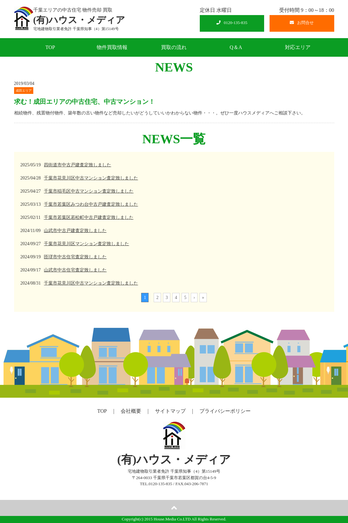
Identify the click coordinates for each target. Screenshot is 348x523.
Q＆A (236, 47)
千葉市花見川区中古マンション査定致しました (91, 178)
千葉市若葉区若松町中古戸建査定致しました (89, 217)
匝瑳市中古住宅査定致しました (75, 256)
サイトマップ (170, 411)
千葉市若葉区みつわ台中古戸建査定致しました (91, 204)
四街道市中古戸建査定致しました (77, 164)
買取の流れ (174, 47)
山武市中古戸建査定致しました (75, 230)
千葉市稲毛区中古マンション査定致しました (89, 191)
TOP (50, 47)
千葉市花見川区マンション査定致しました (86, 243)
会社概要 (131, 411)
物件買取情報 (112, 47)
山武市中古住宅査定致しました (75, 270)
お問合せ (302, 22)
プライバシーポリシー (225, 411)
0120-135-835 (231, 22)
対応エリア (298, 47)
